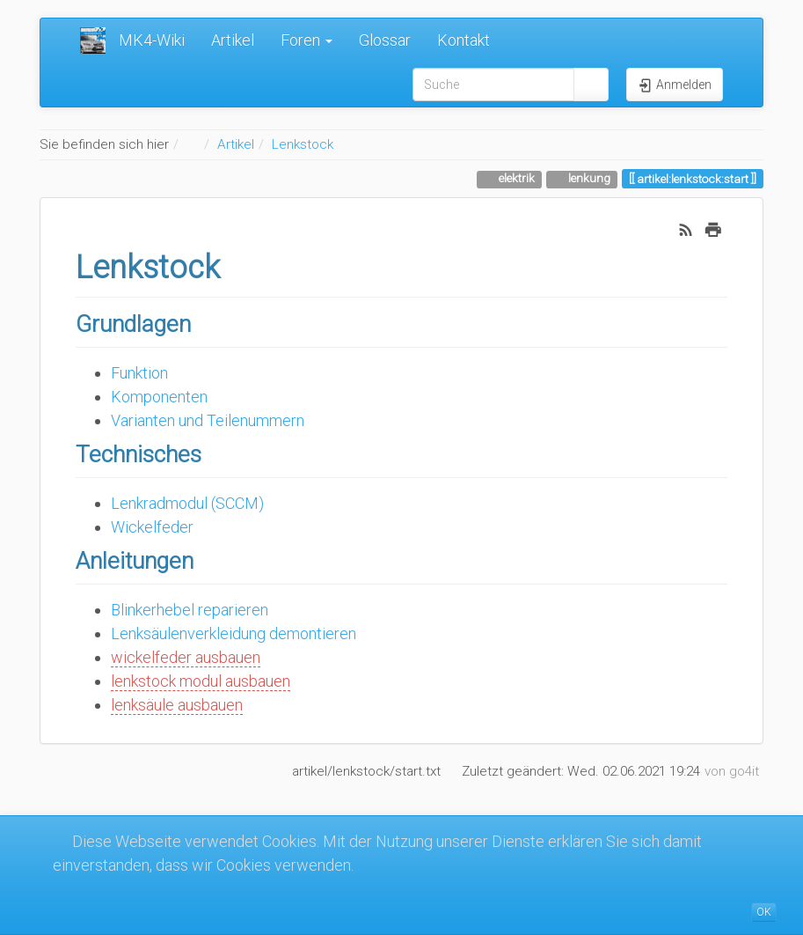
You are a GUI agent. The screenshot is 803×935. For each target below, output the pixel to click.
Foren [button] (306, 40)
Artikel (232, 40)
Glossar (385, 40)
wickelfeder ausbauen (185, 657)
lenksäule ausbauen (177, 705)
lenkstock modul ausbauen (200, 681)
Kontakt (463, 40)
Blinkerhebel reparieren (189, 609)
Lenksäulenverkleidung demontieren (233, 633)
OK (763, 912)
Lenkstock (302, 144)
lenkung (588, 178)
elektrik (515, 178)
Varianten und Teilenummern (207, 420)
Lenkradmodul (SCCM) (187, 503)
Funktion (139, 373)
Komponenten (159, 396)
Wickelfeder (152, 527)
